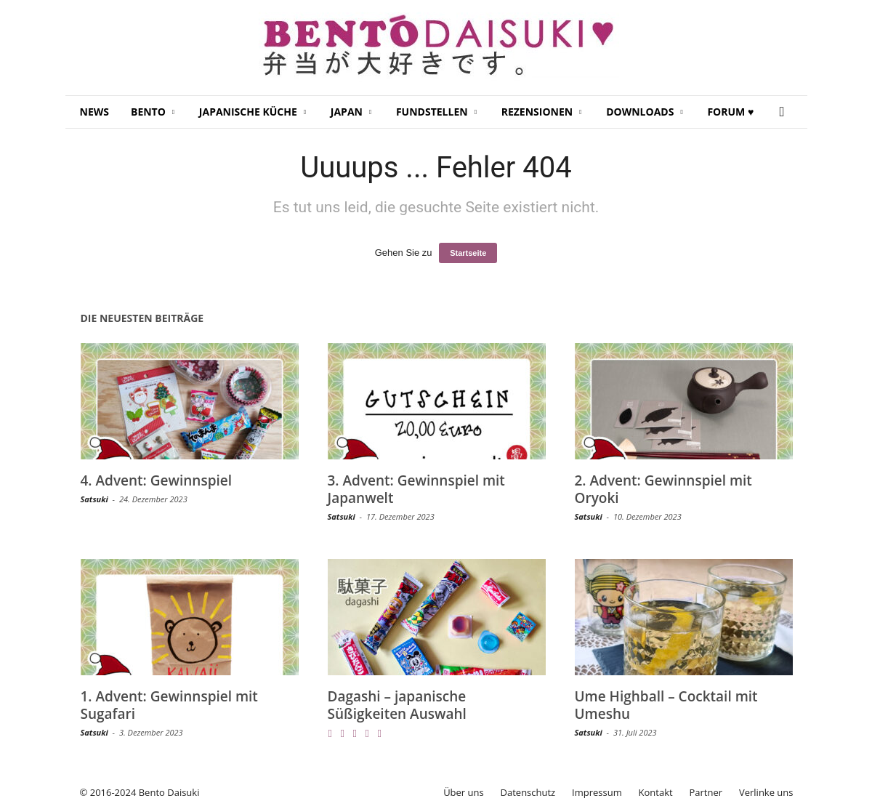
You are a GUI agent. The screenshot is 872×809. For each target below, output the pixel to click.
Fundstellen (436, 112)
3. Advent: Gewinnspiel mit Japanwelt (416, 489)
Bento (152, 112)
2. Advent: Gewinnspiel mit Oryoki (663, 489)
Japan (351, 112)
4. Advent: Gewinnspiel (157, 480)
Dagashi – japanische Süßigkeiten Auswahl (397, 705)
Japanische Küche (252, 112)
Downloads (644, 112)
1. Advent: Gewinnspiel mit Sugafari (169, 705)
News (94, 111)
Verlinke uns (766, 792)
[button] (786, 112)
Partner (706, 792)
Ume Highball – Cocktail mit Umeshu (666, 705)
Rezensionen (541, 112)
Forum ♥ (730, 111)
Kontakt (656, 792)
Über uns (463, 792)
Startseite (468, 253)
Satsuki (94, 499)
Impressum (597, 792)
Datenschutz (528, 792)
